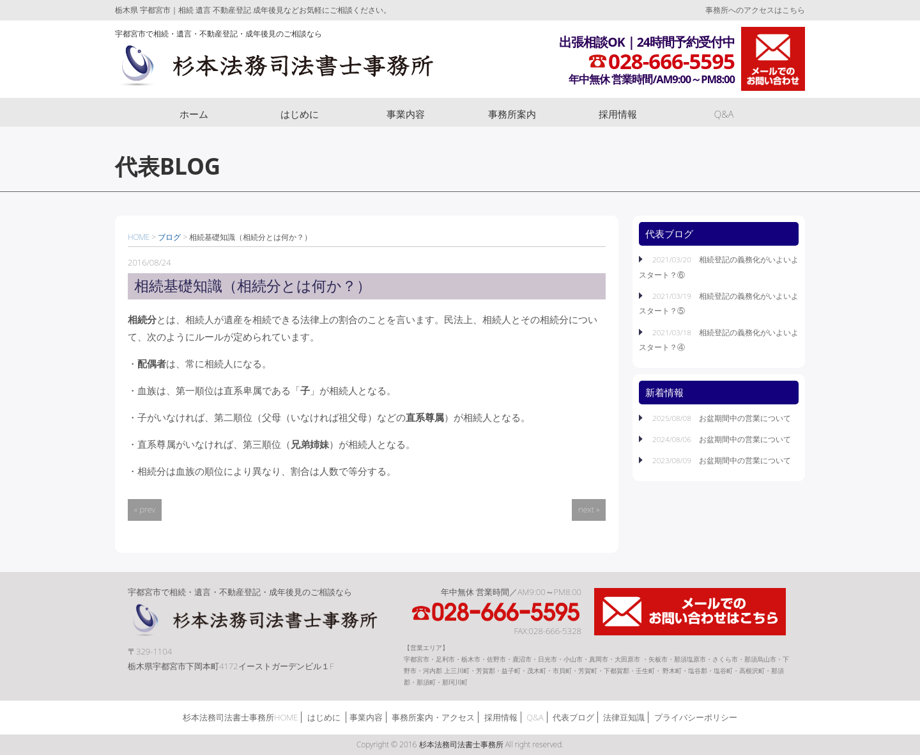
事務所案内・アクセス (433, 717)
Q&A (724, 113)
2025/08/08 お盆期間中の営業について (720, 418)
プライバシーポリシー (695, 717)
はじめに (299, 113)
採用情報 (618, 113)
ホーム (194, 113)
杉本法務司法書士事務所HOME (240, 717)
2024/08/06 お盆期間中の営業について (720, 439)
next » (588, 509)
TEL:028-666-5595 (495, 612)
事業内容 (406, 113)
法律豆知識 (624, 717)
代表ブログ (573, 717)
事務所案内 (512, 113)
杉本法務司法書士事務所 (287, 66)
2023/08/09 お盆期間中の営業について (720, 460)
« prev (144, 509)
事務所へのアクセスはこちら (755, 9)
